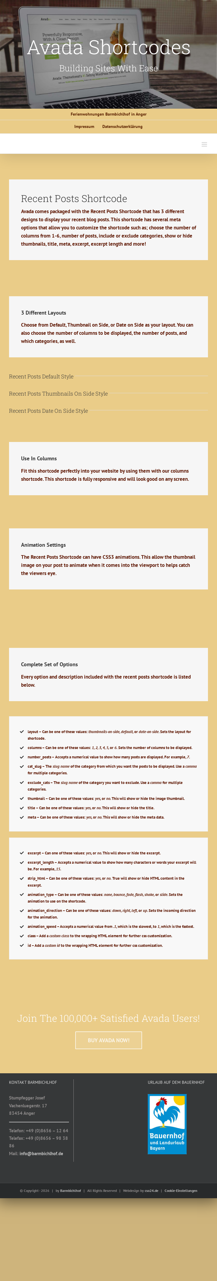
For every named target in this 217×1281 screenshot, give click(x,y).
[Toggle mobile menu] (205, 144)
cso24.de (151, 1190)
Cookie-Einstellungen (181, 1190)
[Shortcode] (108, 54)
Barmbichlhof (70, 1190)
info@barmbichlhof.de (41, 1153)
